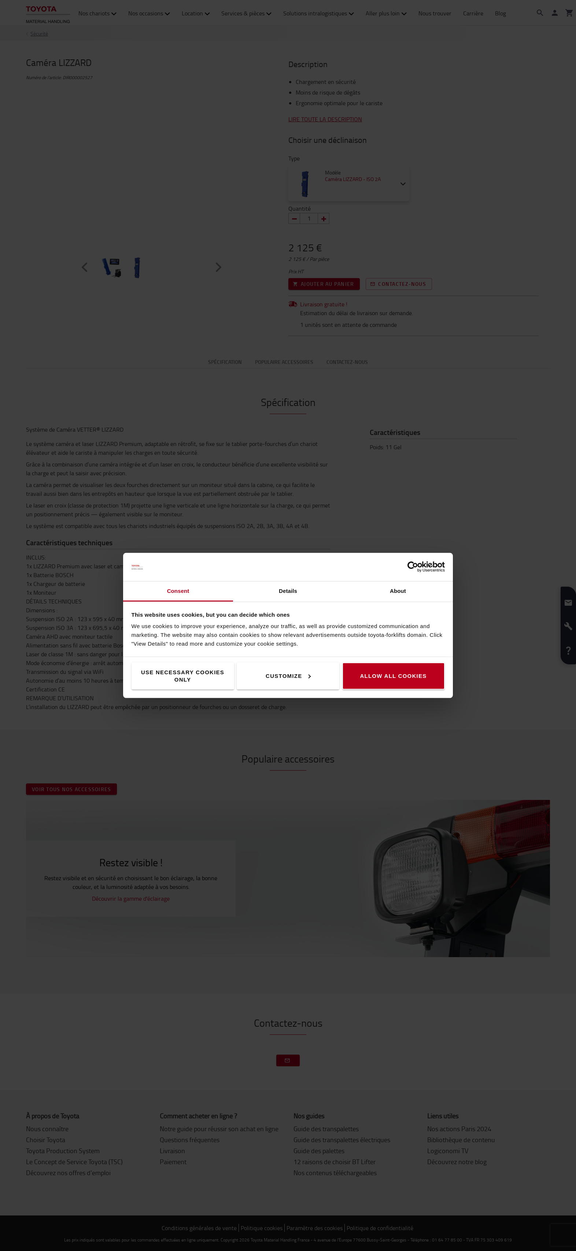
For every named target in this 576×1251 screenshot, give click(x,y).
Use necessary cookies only (182, 676)
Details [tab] (288, 591)
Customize (288, 676)
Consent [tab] (178, 591)
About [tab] (398, 591)
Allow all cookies (393, 676)
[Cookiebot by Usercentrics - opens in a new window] (413, 566)
